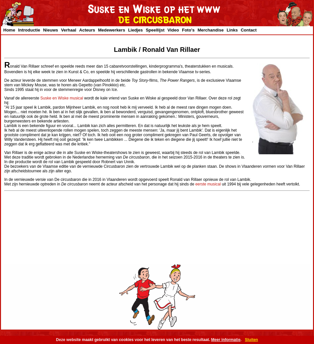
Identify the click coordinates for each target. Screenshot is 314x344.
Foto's (188, 30)
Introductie (29, 30)
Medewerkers (111, 30)
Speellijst (155, 30)
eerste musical (208, 184)
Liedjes (135, 30)
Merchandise (210, 30)
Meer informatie (225, 339)
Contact (249, 30)
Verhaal (68, 30)
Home (9, 30)
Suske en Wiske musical (61, 98)
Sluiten (251, 339)
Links (232, 30)
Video (173, 30)
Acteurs (87, 30)
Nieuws (50, 30)
